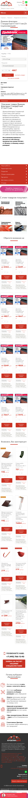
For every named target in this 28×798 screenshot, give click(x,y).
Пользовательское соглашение (9, 756)
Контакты (19, 2)
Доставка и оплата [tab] (14, 180)
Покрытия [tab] (14, 171)
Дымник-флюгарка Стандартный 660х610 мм (20, 360)
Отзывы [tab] (14, 183)
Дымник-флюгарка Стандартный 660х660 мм (5, 360)
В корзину (4, 485)
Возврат (3, 757)
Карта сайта (13, 760)
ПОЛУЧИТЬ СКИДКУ (20, 75)
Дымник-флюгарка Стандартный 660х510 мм (20, 409)
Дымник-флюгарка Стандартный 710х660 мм (5, 261)
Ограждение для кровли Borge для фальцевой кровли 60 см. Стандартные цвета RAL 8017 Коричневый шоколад (21, 615)
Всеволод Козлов (5, 789)
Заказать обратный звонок (19, 781)
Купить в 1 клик (9, 282)
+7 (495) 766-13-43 (23, 2)
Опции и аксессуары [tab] (14, 174)
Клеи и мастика (18, 223)
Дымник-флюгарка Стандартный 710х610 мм (20, 261)
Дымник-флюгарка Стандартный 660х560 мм (5, 409)
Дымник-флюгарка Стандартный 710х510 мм (20, 310)
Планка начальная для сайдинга (6, 611)
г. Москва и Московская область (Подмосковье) (18, 769)
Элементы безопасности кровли (20, 203)
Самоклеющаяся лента (6, 223)
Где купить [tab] (14, 177)
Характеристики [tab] (14, 168)
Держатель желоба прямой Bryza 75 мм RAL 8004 (6, 565)
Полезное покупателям (13, 759)
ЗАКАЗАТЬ (7, 75)
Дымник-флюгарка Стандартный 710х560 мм (5, 310)
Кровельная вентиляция (5, 202)
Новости (16, 757)
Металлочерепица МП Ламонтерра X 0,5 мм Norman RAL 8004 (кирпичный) (6, 466)
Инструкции (4, 759)
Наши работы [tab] (14, 165)
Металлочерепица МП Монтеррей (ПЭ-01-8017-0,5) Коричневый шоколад (6, 514)
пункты (11, 87)
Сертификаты (22, 757)
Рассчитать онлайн (13, 78)
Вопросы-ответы (5, 760)
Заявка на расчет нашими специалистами (14, 663)
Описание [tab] (14, 101)
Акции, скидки (9, 757)
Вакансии (22, 759)
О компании (20, 756)
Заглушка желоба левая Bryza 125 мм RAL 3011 (21, 564)
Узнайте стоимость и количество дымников (14, 189)
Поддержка (9, 762)
